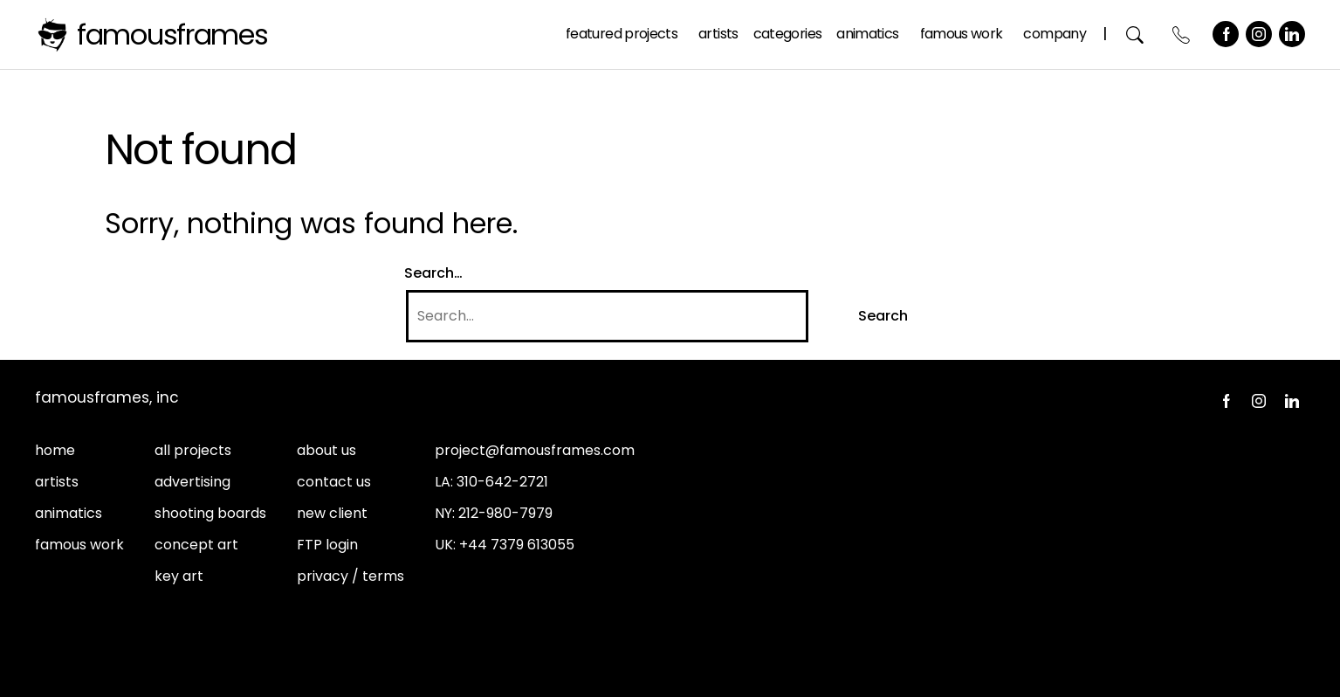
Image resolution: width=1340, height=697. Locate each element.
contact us (334, 482)
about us (326, 450)
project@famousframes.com (535, 450)
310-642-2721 (502, 482)
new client (332, 513)
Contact (1181, 34)
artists (57, 482)
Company (1054, 34)
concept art (196, 545)
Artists (718, 34)
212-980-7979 (505, 513)
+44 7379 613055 (516, 545)
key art (179, 576)
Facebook (1226, 34)
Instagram (1259, 34)
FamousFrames (172, 34)
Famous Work (961, 34)
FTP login (327, 545)
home (55, 450)
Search (1135, 34)
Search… (433, 273)
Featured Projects (621, 34)
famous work (79, 545)
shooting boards (210, 513)
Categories (787, 34)
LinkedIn (1292, 34)
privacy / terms (350, 576)
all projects (193, 450)
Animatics (867, 34)
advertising (192, 482)
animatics (68, 513)
